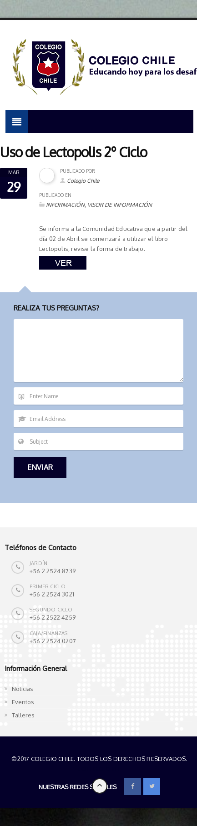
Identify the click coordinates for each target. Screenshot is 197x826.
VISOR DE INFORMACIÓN (119, 204)
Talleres (23, 715)
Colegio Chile (83, 180)
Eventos (23, 702)
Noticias (22, 688)
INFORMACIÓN (65, 204)
